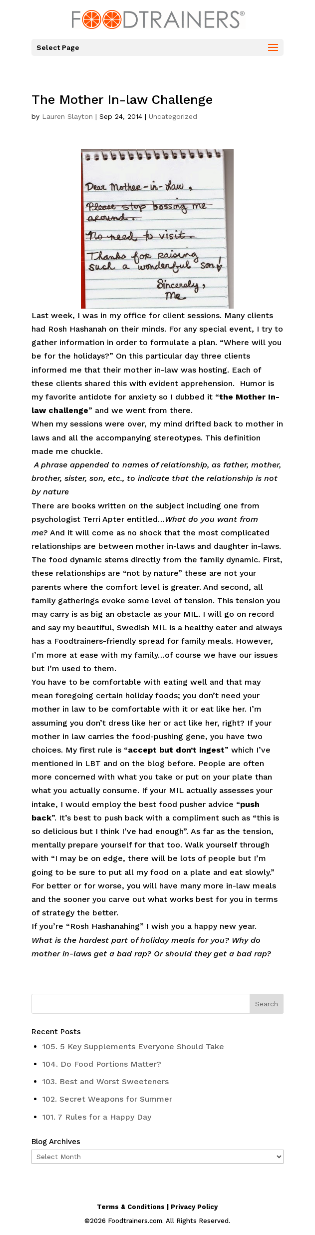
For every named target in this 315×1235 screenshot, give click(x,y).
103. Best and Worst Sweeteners (105, 1081)
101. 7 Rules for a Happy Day (96, 1117)
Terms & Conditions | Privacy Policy (157, 1207)
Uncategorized (173, 116)
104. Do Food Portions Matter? (101, 1064)
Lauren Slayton (67, 116)
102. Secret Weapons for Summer (107, 1099)
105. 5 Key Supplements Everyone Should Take (133, 1046)
